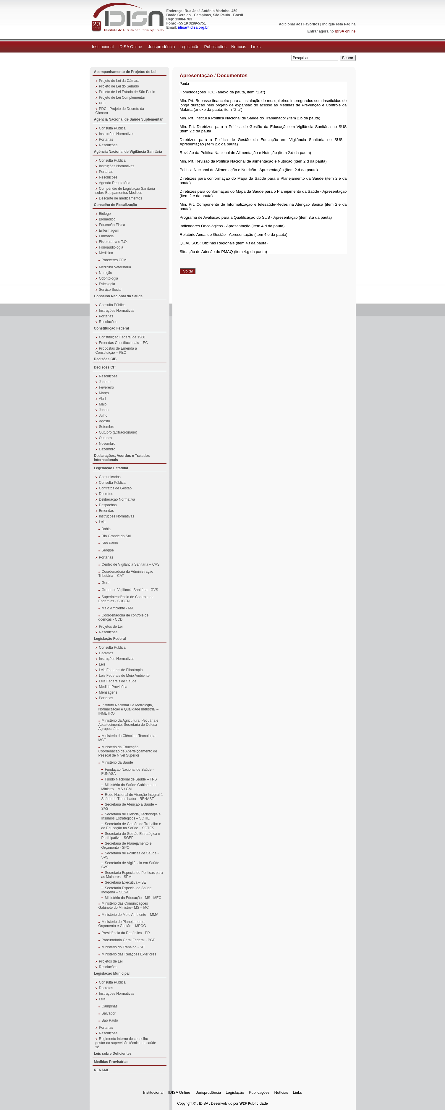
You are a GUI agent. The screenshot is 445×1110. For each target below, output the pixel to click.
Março (104, 393)
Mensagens (108, 692)
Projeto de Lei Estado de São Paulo (127, 92)
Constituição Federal (111, 328)
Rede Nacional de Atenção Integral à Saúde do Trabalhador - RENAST (132, 797)
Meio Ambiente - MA (118, 608)
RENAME (101, 1070)
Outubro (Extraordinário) (118, 432)
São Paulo (110, 543)
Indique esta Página (339, 24)
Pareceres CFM (114, 260)
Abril (102, 399)
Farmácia (106, 236)
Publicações (215, 46)
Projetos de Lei (111, 626)
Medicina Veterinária (115, 267)
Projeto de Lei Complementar (122, 97)
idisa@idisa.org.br (193, 27)
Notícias (238, 46)
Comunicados (110, 477)
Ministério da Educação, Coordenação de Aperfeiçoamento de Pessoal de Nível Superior (127, 751)
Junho (104, 410)
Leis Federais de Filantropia (121, 670)
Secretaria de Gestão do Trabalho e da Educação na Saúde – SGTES (131, 826)
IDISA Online (130, 46)
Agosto (104, 421)
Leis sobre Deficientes (113, 1053)
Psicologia (107, 284)
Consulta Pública (112, 128)
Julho (103, 415)
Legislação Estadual (111, 468)
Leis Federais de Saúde (118, 681)
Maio (103, 404)
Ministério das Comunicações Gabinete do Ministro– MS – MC (123, 905)
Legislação (190, 46)
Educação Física (112, 225)
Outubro (105, 438)
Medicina (106, 253)
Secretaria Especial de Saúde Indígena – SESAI (126, 890)
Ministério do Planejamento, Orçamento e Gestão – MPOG (122, 924)
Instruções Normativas (116, 134)
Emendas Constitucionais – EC (123, 343)
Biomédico (107, 219)
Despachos (108, 505)
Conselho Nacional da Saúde (118, 296)
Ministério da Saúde (117, 762)
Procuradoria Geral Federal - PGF (128, 940)
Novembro (107, 444)
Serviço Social (110, 290)
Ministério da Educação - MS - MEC (133, 898)
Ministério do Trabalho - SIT (123, 947)
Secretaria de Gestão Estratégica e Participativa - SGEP (130, 836)
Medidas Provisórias (111, 1062)
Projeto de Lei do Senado (119, 86)
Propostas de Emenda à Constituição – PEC (116, 350)
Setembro (106, 427)
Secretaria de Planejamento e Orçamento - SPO (126, 845)
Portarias (106, 139)
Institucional (103, 46)
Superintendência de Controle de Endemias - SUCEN (125, 599)
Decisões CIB (105, 359)
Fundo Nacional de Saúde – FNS (131, 779)
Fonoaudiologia (111, 247)
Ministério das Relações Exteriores (129, 954)
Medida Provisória (113, 687)
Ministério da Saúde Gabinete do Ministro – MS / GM (129, 787)
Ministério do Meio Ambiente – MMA (130, 915)
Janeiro (105, 382)
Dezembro (107, 449)
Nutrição (105, 273)
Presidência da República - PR (126, 933)
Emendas (106, 511)
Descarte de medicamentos (120, 198)
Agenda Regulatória (114, 183)
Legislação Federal (110, 639)
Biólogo (105, 214)
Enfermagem (109, 230)
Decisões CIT (105, 367)
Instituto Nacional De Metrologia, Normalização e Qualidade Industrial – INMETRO (128, 709)
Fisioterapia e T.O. (113, 242)
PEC (102, 103)
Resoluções (108, 145)
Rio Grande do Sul (116, 536)
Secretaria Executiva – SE (125, 882)
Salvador (109, 1013)
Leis (102, 522)
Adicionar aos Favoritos (299, 24)
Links (256, 46)
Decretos (106, 494)
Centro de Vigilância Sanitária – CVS (131, 564)
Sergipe (108, 550)
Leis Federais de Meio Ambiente (124, 676)
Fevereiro (106, 387)
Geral (106, 583)
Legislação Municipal (112, 973)
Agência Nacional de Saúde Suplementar (128, 119)
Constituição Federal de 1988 (122, 337)
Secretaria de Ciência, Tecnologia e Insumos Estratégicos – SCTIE (131, 816)
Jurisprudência (161, 46)
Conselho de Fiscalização (115, 205)
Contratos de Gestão (115, 488)
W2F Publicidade (254, 1103)
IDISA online (345, 31)
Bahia (106, 529)
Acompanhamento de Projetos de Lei (125, 72)
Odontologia (108, 278)
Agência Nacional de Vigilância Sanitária (128, 152)
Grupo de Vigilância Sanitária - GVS (130, 590)
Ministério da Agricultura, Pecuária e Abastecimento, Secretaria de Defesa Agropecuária (128, 724)
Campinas (110, 1006)
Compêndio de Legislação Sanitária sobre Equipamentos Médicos (125, 190)
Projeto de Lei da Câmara (119, 81)
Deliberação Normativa (117, 499)
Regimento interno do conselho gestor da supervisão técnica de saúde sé (126, 1043)
